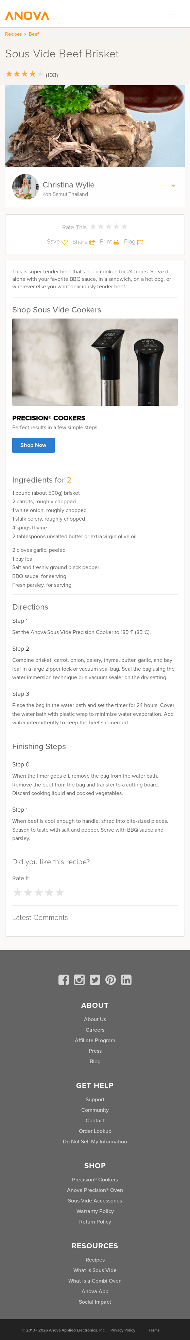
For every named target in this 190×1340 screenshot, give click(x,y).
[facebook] (65, 981)
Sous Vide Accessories (95, 1201)
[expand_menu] (171, 17)
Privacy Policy (122, 1330)
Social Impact (95, 1302)
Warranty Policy (95, 1211)
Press (95, 1051)
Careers (95, 1030)
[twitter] (96, 981)
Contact (95, 1120)
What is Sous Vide (95, 1270)
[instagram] (80, 981)
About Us (95, 1019)
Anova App (95, 1291)
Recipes (13, 34)
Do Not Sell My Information (95, 1141)
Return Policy (95, 1222)
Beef (34, 34)
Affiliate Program (95, 1040)
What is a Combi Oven (95, 1281)
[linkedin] (126, 981)
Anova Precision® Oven (95, 1190)
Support (95, 1099)
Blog (95, 1061)
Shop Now (33, 445)
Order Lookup (95, 1131)
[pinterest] (112, 981)
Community (95, 1110)
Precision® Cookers (95, 1179)
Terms (154, 1330)
